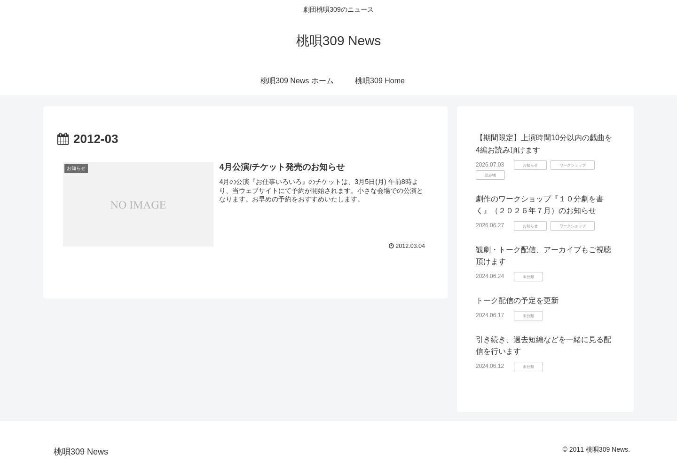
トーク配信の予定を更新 (517, 300)
